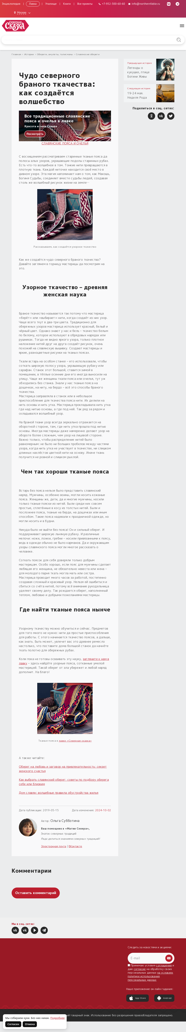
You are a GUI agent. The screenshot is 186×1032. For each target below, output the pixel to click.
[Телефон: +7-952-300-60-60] (112, 4)
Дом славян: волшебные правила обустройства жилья (58, 793)
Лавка (33, 3)
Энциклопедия (11, 3)
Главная (16, 54)
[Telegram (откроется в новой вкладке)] (177, 3)
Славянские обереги (88, 54)
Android (164, 998)
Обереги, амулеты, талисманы (55, 54)
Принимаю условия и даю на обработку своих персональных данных (151, 973)
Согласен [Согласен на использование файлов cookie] (13, 1024)
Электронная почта (53, 846)
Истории (29, 54)
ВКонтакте (75, 846)
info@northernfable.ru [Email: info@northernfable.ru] (144, 3)
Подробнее (57, 1018)
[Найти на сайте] (179, 40)
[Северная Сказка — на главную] (15, 25)
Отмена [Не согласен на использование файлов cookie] (30, 1024)
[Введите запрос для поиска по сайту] (79, 40)
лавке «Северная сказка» (75, 740)
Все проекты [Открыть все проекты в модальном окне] (85, 3)
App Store (137, 998)
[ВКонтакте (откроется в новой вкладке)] (169, 3)
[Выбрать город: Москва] (23, 12)
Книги (67, 3)
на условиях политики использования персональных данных (150, 976)
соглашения (164, 965)
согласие (140, 969)
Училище (51, 3)
